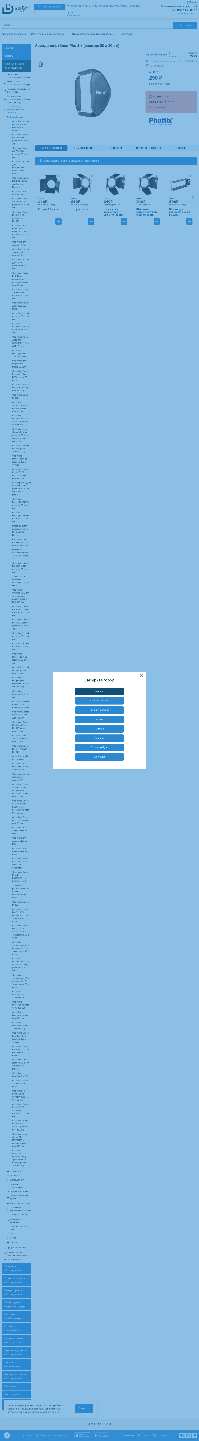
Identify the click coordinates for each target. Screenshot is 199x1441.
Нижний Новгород (99, 710)
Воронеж (99, 738)
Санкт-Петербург (99, 701)
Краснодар (99, 757)
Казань (99, 720)
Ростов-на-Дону (100, 748)
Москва (99, 691)
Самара (99, 729)
